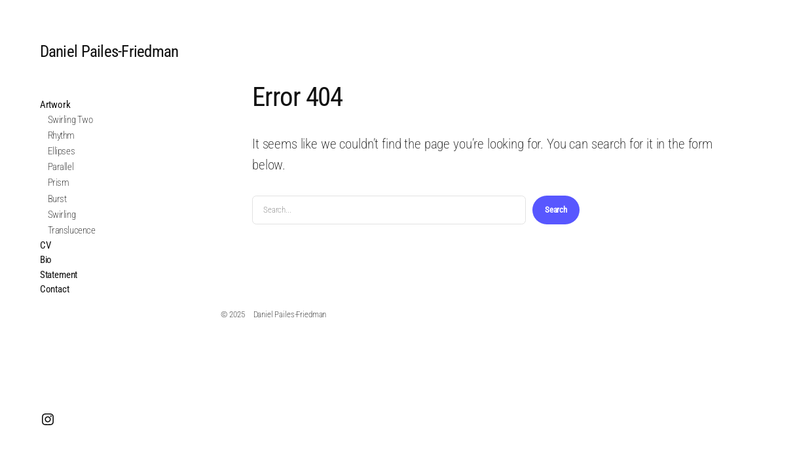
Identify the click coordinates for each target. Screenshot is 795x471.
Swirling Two (70, 120)
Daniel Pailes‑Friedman (109, 51)
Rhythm (61, 135)
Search (556, 210)
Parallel (60, 167)
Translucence (72, 230)
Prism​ (58, 182)
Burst (57, 199)
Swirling (61, 214)
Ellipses (61, 151)
